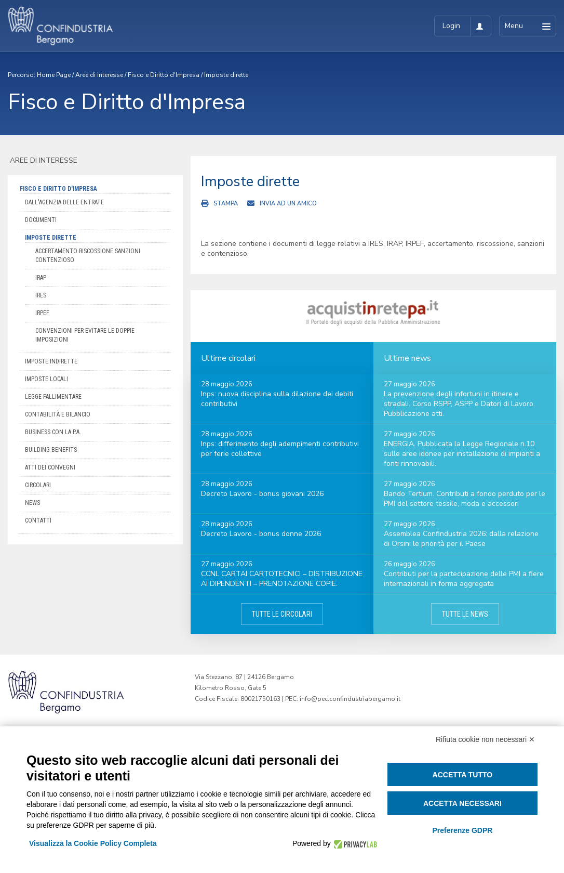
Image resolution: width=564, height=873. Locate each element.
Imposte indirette (51, 361)
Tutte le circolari (282, 614)
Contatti (38, 520)
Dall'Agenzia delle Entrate (64, 202)
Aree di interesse (99, 75)
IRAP (40, 277)
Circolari (38, 485)
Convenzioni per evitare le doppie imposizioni (85, 335)
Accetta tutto (463, 775)
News (32, 502)
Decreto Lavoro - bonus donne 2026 (261, 534)
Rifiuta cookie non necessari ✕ (485, 739)
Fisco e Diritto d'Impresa (163, 75)
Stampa (225, 203)
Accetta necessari (462, 803)
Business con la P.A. (53, 432)
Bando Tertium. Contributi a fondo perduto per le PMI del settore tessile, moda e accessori (464, 499)
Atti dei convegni (50, 467)
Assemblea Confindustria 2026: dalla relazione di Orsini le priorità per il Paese (461, 539)
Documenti (41, 220)
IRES (40, 295)
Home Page (54, 75)
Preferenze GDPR (462, 830)
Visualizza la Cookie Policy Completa (93, 843)
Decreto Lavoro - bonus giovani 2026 (262, 494)
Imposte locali (46, 379)
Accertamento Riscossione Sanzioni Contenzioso (87, 255)
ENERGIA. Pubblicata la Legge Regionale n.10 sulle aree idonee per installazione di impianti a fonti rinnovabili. (462, 453)
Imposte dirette (226, 75)
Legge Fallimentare (53, 396)
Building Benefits (51, 449)
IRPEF (42, 313)
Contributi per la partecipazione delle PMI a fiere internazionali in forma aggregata (464, 579)
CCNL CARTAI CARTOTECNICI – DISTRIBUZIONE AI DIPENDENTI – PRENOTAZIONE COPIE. (281, 579)
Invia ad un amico (288, 203)
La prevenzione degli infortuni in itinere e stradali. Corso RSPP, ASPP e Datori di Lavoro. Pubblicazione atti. (459, 404)
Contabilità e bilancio (57, 414)
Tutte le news (465, 614)
